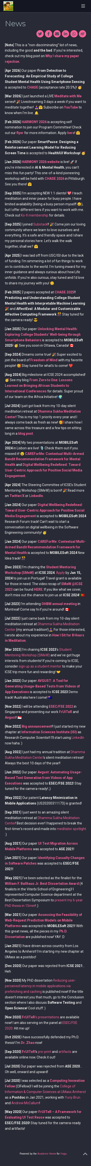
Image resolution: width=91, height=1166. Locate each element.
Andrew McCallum (25, 1103)
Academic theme (46, 1153)
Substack (40, 224)
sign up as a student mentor (40, 666)
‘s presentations (40, 1017)
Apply (60, 573)
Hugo (63, 1153)
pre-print (44, 1052)
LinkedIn (78, 738)
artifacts (64, 1052)
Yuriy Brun (72, 1097)
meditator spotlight (71, 829)
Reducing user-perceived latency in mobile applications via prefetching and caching (40, 986)
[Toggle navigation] (83, 6)
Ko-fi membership (34, 215)
